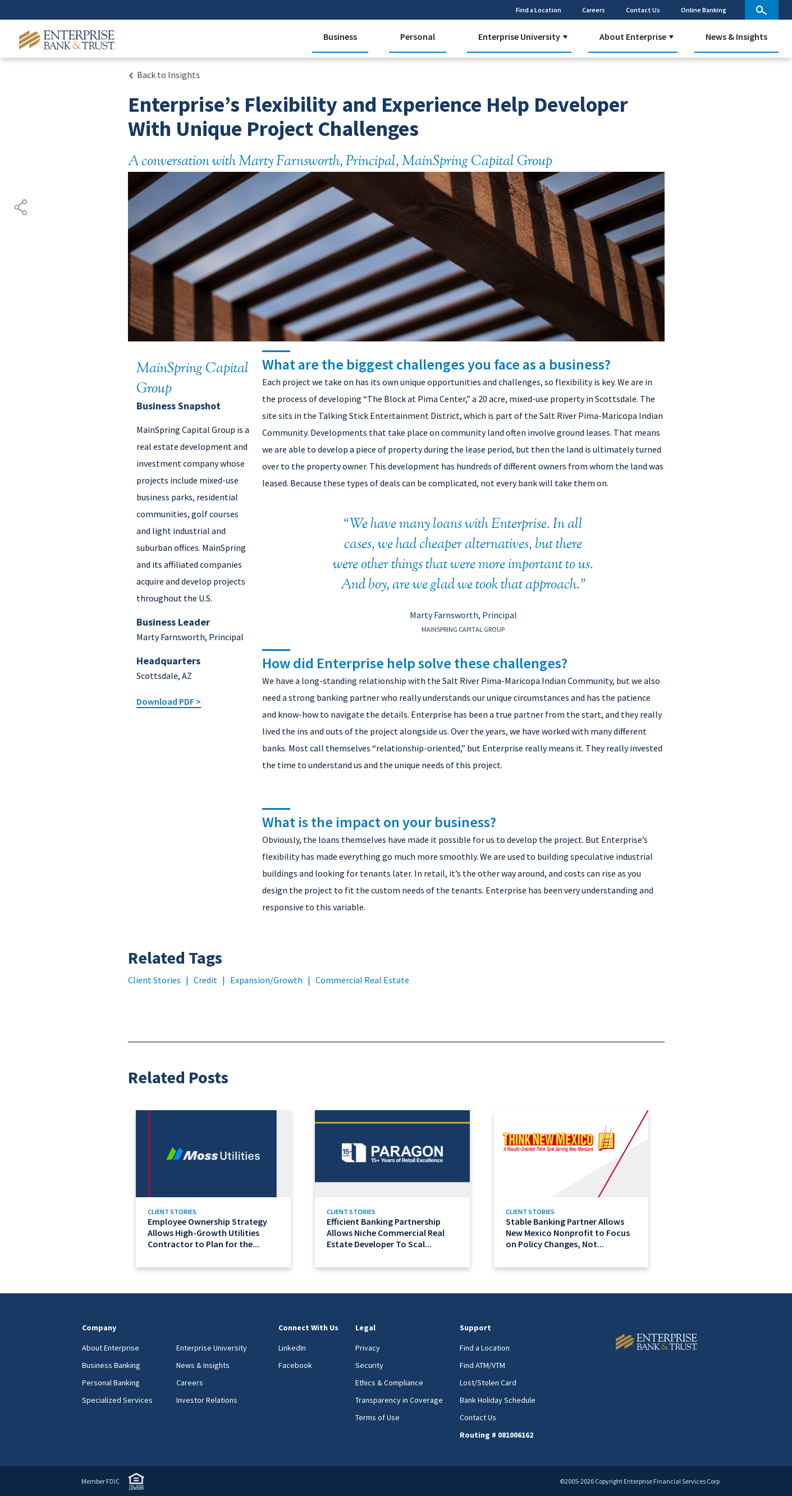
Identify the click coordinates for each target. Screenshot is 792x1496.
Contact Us (643, 10)
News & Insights (736, 36)
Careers (593, 10)
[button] (565, 37)
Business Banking (111, 1365)
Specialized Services (117, 1400)
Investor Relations (206, 1400)
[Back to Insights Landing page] (164, 74)
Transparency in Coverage (399, 1400)
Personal (417, 36)
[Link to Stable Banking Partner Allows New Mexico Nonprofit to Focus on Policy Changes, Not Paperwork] (575, 1188)
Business (340, 36)
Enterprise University (519, 36)
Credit (205, 980)
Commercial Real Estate (362, 980)
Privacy (367, 1348)
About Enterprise (632, 36)
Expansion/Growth (266, 980)
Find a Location (538, 10)
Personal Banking (111, 1383)
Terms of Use (377, 1417)
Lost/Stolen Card (488, 1383)
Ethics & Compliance (389, 1383)
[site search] (762, 10)
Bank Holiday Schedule (497, 1400)
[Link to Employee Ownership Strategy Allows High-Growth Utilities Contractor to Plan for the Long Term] (217, 1188)
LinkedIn (292, 1348)
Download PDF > (168, 701)
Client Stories (154, 980)
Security (369, 1365)
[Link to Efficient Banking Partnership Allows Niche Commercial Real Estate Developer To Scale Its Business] (396, 1188)
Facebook (295, 1365)
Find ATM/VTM (482, 1365)
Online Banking (703, 10)
